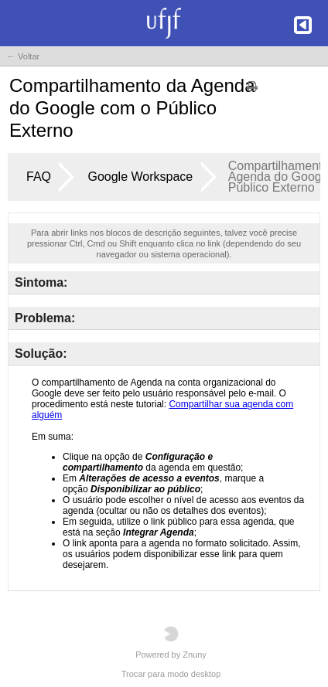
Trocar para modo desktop (171, 673)
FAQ (38, 176)
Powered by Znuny (171, 642)
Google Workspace (140, 176)
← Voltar (23, 56)
